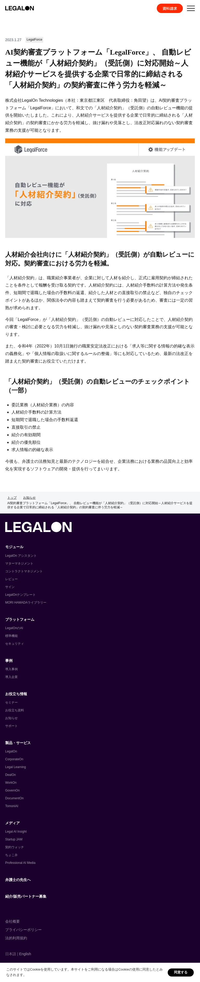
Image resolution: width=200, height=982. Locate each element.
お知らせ (29, 497)
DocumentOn (14, 798)
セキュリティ (14, 643)
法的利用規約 (16, 938)
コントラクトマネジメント (24, 571)
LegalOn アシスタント (21, 555)
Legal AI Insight (16, 831)
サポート (11, 726)
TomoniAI (11, 806)
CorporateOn (14, 759)
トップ (12, 497)
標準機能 (11, 636)
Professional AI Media (20, 863)
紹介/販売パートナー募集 (25, 896)
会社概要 (12, 921)
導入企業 (11, 677)
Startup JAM (13, 839)
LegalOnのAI (14, 628)
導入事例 (11, 669)
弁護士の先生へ (18, 880)
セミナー (11, 702)
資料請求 (169, 8)
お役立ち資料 (14, 710)
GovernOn (12, 790)
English (25, 954)
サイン (10, 587)
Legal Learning (15, 767)
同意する (181, 972)
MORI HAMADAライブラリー (25, 602)
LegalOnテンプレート (20, 595)
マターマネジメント (19, 563)
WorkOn (11, 782)
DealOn (10, 775)
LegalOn (11, 751)
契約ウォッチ (14, 847)
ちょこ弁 (11, 855)
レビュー (11, 579)
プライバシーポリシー (23, 930)
